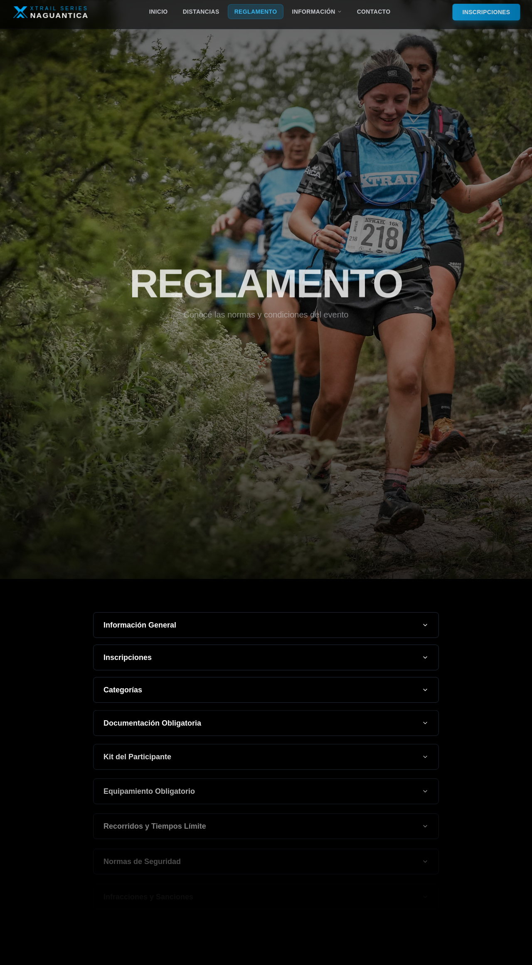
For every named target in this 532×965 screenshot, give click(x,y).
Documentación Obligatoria (266, 725)
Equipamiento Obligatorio (266, 795)
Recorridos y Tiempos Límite (266, 830)
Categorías (266, 691)
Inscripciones (266, 658)
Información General (266, 625)
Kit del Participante (266, 760)
